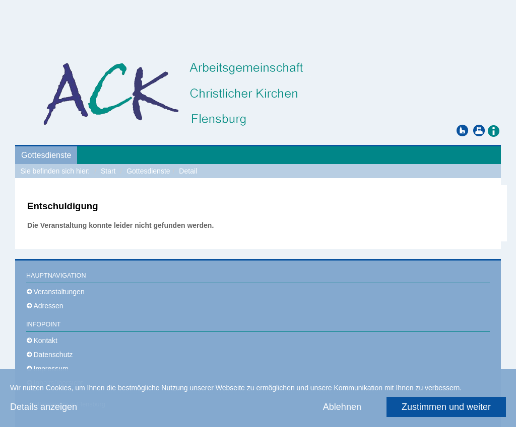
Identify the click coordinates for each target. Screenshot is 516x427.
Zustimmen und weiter (446, 407)
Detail (188, 171)
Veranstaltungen (59, 292)
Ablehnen (342, 407)
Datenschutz (53, 355)
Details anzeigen (43, 407)
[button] (493, 130)
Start (108, 171)
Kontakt (45, 340)
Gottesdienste (46, 154)
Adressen (48, 306)
